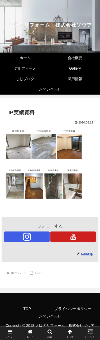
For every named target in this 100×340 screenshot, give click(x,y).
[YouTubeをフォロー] (73, 236)
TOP (27, 309)
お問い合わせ (50, 316)
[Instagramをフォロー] (27, 236)
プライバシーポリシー (72, 309)
